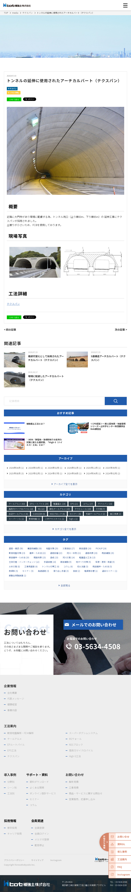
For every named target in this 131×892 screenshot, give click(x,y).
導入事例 (10, 774)
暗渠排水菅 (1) (91, 571)
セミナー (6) (75, 513)
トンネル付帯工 (14, 92)
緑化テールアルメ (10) (59, 508)
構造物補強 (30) (34, 548)
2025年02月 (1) (35, 473)
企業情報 (10, 686)
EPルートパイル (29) (39, 503)
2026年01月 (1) (74, 467)
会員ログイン (42, 833)
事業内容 (12, 710)
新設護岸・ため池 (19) (19, 557)
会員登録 (39, 827)
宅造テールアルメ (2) (95, 513)
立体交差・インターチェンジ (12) (24, 562)
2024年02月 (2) (112, 473)
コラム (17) (88, 503)
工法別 (10, 793)
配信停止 (39, 845)
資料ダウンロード (39, 781)
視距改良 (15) (40, 557)
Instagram (56, 860)
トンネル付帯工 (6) (50, 566)
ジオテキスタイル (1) (54, 518)
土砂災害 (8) (14, 566)
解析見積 (73, 781)
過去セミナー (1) (109, 571)
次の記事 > (121, 329)
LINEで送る (14, 99)
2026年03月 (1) (35, 467)
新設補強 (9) (65, 562)
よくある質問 (37, 787)
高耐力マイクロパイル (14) (21, 508)
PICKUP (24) (101, 548)
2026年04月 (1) (16, 467)
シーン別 (12, 787)
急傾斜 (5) (13, 571)
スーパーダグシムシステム (83, 733)
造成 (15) (54, 557)
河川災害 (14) (69, 557)
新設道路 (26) (85, 548)
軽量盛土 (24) (59, 503)
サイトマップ (37, 860)
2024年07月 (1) (55, 473)
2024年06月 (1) (74, 473)
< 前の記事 (10, 329)
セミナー (34, 799)
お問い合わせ (75, 774)
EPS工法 (11, 750)
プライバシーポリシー (14, 860)
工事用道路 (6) (31, 566)
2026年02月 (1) (55, 467)
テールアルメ (14, 738)
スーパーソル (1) (16, 518)
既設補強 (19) (108, 553)
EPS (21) (74, 503)
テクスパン (12, 88)
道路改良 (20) (91, 553)
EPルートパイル (16, 744)
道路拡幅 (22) (56, 553)
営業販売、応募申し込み (82, 799)
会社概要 (12, 692)
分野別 (10, 781)
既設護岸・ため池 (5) (102, 566)
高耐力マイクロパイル (81, 750)
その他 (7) (100, 508)
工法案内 (10, 726)
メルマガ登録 (42, 839)
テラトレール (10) (83, 508)
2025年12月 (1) (93, 467)
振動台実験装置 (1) (17, 575)
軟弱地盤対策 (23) (17, 553)
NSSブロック (76, 744)
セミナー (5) (27, 571)
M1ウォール (75, 738)
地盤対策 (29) (52, 548)
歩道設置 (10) (50, 562)
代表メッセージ (15, 698)
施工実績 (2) (115, 513)
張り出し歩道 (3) (61, 571)
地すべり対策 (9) (83, 562)
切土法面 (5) (82, 566)
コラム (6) (68, 566)
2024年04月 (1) (93, 473)
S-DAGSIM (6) (39, 513)
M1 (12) (41, 508)
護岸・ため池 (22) (38, 553)
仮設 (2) (76, 571)
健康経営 (12, 704)
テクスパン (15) (105, 503)
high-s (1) (73, 518)
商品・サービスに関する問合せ (85, 793)
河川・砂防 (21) (74, 553)
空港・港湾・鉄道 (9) (105, 562)
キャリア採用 (14, 833)
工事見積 (73, 787)
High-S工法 (75, 756)
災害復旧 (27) (69, 548)
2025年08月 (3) (16, 473)
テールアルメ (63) (17, 503)
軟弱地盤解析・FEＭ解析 (20, 733)
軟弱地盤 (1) (34, 518)
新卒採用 (12, 827)
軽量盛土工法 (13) (87, 557)
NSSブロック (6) (57, 513)
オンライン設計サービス (43, 793)
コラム (33, 805)
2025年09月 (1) (112, 467)
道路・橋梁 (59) (16, 548)
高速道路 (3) (43, 571)
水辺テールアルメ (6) (18, 513)
